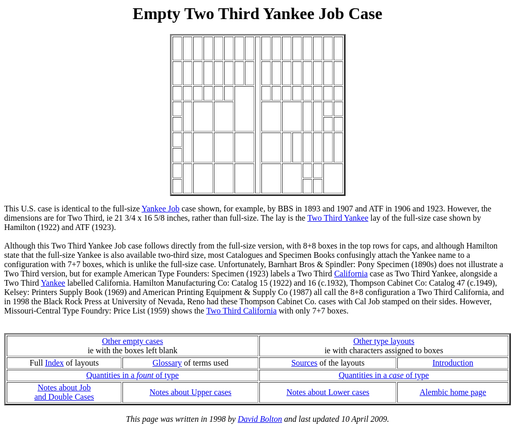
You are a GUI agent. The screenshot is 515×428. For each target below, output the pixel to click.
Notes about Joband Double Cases (64, 392)
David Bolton (260, 419)
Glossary (167, 362)
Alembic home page (452, 392)
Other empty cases (132, 341)
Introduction (452, 362)
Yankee (53, 282)
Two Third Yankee (337, 217)
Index (54, 362)
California (351, 273)
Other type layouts (383, 341)
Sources (304, 362)
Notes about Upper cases (190, 392)
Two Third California (241, 310)
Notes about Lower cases (328, 392)
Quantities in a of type (132, 375)
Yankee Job (160, 208)
